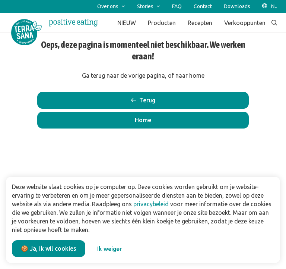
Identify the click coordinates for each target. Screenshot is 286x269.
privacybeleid (151, 204)
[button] (143, 120)
